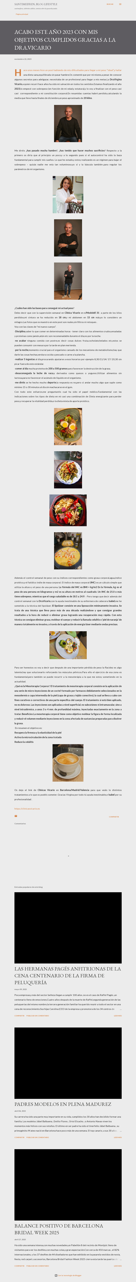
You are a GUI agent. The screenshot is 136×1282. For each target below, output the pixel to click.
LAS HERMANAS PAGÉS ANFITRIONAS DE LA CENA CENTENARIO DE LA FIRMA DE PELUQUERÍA (67, 975)
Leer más (118, 1016)
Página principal (22, 14)
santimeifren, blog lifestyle (35, 4)
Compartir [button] (114, 817)
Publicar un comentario (37, 1016)
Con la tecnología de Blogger (68, 1275)
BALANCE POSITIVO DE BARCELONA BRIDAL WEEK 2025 (58, 1229)
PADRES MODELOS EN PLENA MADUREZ (62, 1104)
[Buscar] (110, 4)
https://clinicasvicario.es (27, 808)
